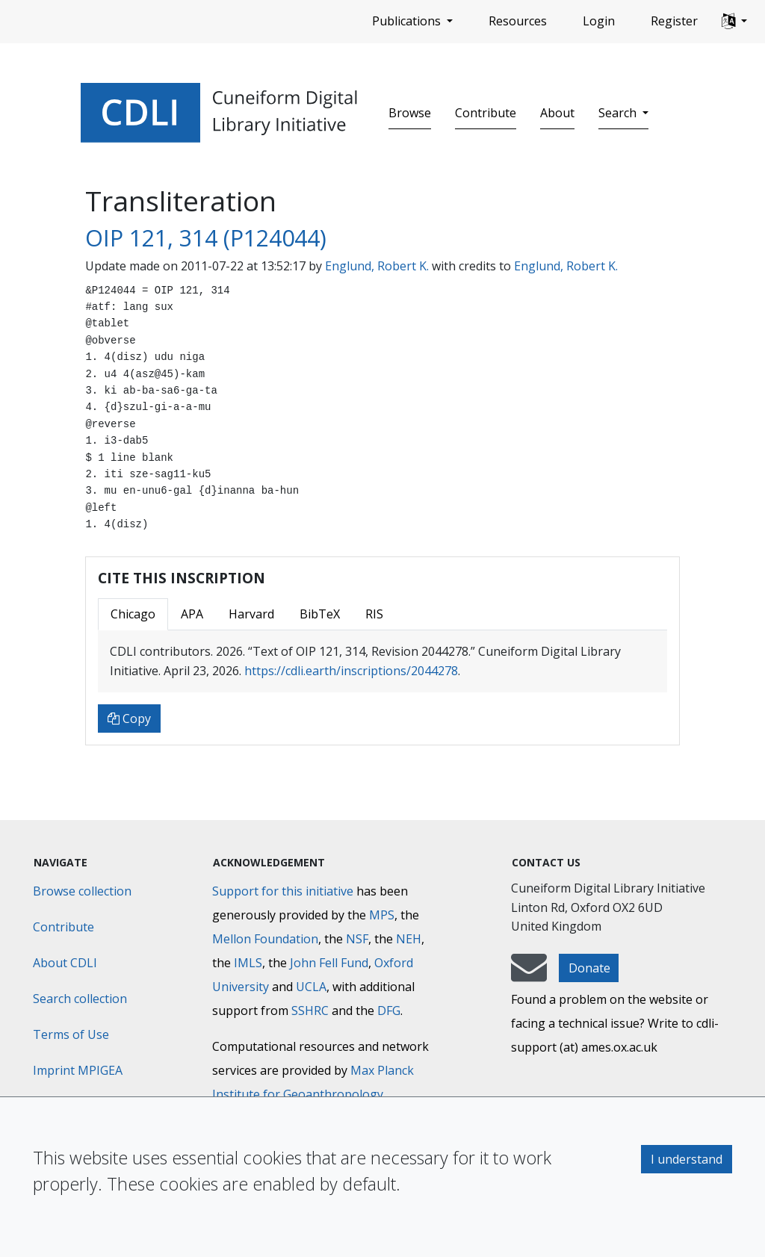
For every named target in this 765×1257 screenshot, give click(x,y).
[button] (734, 21)
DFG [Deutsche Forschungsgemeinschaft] (388, 1010)
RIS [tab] (374, 614)
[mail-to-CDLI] (529, 974)
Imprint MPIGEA (78, 1070)
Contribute (485, 113)
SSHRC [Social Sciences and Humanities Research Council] (310, 1010)
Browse (409, 113)
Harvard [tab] (251, 614)
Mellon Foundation (265, 939)
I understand (686, 1159)
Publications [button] (408, 21)
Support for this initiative (282, 891)
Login (599, 21)
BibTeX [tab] (320, 614)
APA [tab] (192, 614)
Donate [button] (589, 968)
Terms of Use (71, 1034)
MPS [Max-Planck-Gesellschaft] (381, 915)
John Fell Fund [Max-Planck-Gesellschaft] (329, 963)
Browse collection (82, 891)
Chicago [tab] (133, 614)
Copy (129, 718)
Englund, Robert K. (377, 266)
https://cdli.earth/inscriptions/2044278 (351, 670)
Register (674, 21)
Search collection (80, 998)
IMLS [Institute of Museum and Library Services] (248, 963)
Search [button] (618, 113)
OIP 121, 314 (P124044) (205, 237)
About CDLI (65, 963)
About (557, 113)
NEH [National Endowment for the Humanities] (408, 939)
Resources (518, 21)
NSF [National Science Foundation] (357, 939)
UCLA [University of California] (311, 986)
